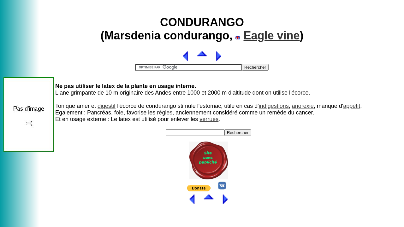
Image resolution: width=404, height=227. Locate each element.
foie (118, 112)
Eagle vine (271, 35)
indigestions (274, 106)
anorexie (303, 106)
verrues (208, 119)
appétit (351, 106)
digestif (107, 106)
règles (164, 112)
